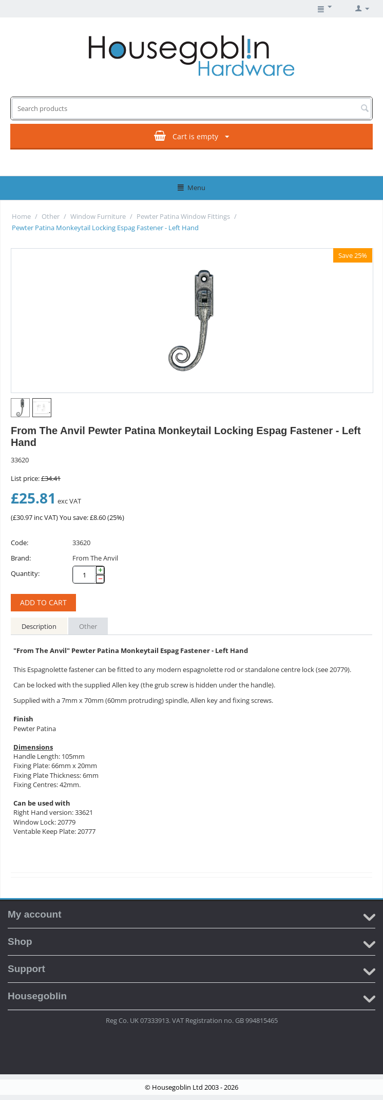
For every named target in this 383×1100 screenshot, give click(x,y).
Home (21, 216)
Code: (19, 542)
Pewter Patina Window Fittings (183, 216)
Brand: (21, 558)
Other (51, 216)
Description (39, 626)
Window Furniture (98, 216)
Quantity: (25, 573)
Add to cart (43, 602)
